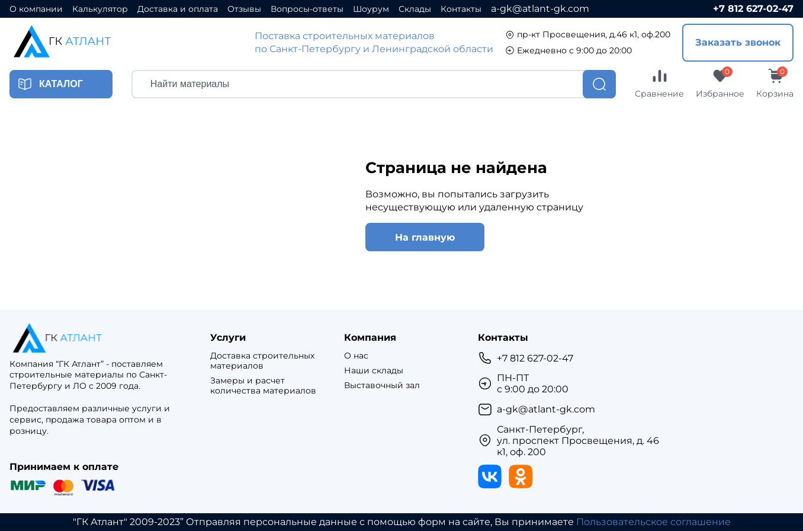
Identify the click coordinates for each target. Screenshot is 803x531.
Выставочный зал (382, 385)
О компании (36, 9)
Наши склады (373, 371)
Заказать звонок (737, 42)
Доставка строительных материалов (262, 361)
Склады (415, 9)
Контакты (461, 9)
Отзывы (244, 9)
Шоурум (371, 9)
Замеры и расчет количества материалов (263, 386)
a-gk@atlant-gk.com (540, 8)
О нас (356, 356)
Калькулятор (100, 9)
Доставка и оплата (177, 9)
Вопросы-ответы (307, 9)
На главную (425, 237)
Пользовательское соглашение (653, 521)
